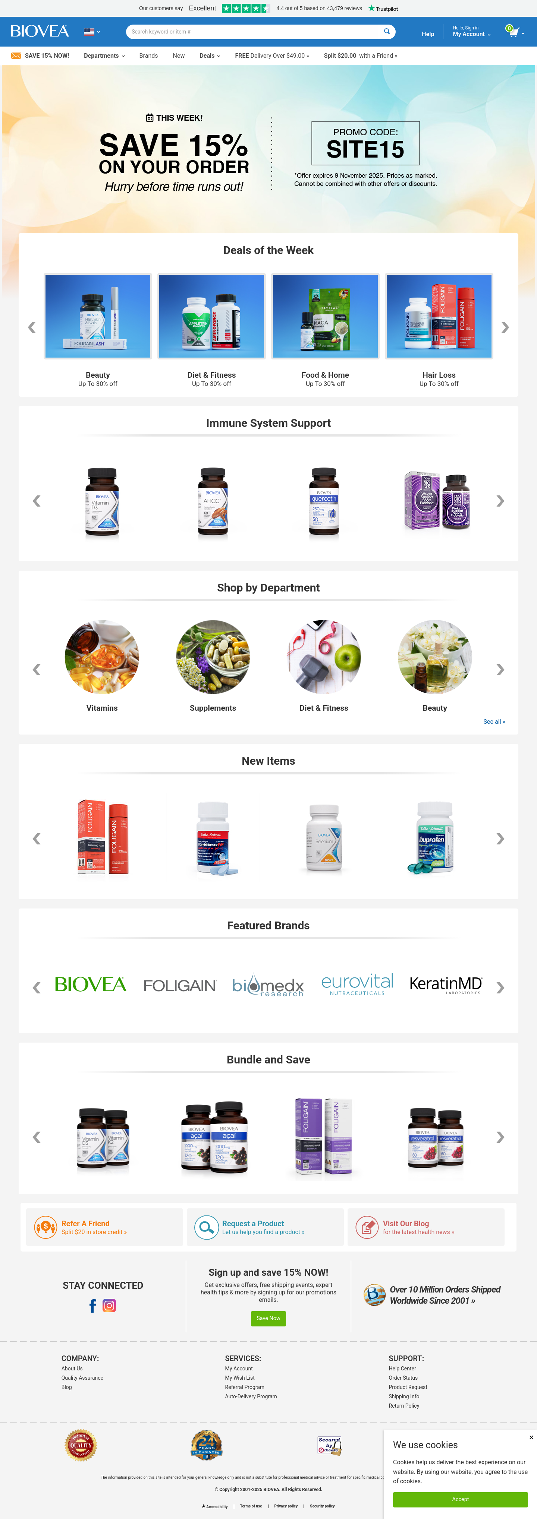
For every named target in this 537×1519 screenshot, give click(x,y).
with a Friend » (361, 55)
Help (428, 34)
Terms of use (251, 1506)
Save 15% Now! (40, 55)
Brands (148, 55)
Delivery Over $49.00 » (272, 55)
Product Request (408, 1387)
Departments (104, 55)
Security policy (322, 1506)
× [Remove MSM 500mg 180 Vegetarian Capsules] (531, 1437)
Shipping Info (404, 1396)
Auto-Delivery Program (251, 1396)
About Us (72, 1368)
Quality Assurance (82, 1378)
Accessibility (214, 1507)
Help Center (402, 1368)
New (179, 55)
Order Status (403, 1378)
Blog (67, 1387)
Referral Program (245, 1387)
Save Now (268, 1318)
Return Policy (404, 1406)
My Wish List (240, 1378)
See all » (494, 721)
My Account (239, 1368)
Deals (210, 55)
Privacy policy (286, 1506)
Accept (460, 1499)
